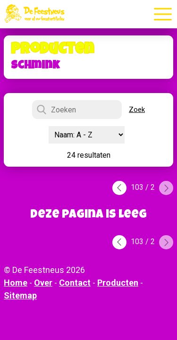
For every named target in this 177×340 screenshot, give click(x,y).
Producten (117, 283)
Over (43, 283)
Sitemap (20, 295)
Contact (75, 283)
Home (15, 283)
